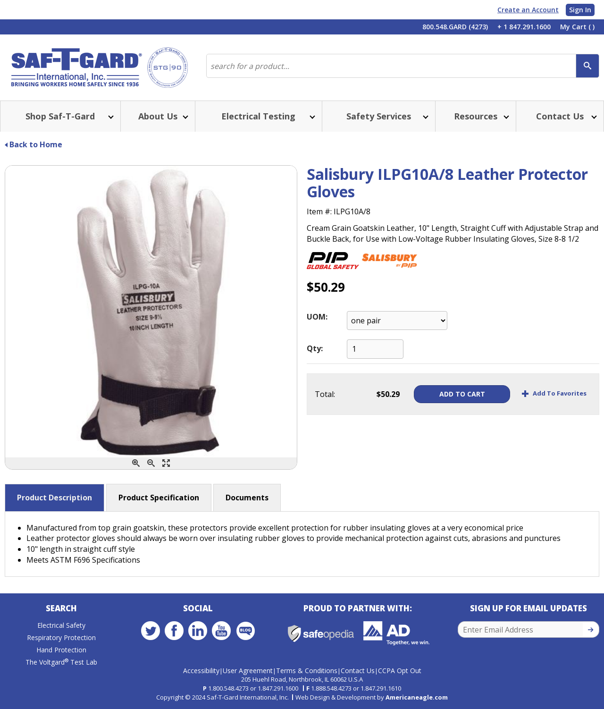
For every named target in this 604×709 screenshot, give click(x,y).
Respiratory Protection (61, 637)
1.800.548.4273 (228, 688)
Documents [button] (247, 497)
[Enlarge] (166, 463)
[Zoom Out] (151, 463)
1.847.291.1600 (278, 688)
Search (61, 608)
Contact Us (358, 670)
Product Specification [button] (158, 497)
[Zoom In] (136, 463)
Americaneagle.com (417, 697)
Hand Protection (61, 649)
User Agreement (248, 670)
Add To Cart (461, 393)
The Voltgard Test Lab (61, 662)
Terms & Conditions (306, 670)
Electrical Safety (61, 625)
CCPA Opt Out (399, 670)
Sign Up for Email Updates (528, 608)
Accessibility (201, 670)
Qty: (315, 348)
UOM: (317, 317)
